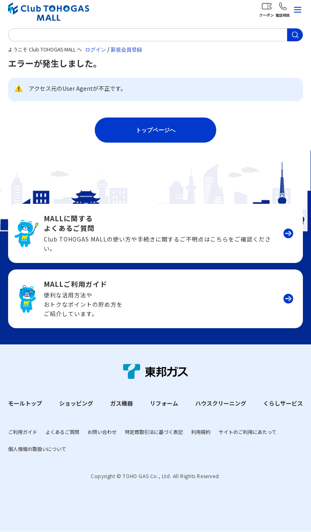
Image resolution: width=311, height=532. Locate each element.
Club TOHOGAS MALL (48, 11)
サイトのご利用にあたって (248, 431)
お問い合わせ (102, 431)
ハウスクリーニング (220, 403)
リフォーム (164, 403)
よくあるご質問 (62, 431)
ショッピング (76, 403)
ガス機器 (121, 403)
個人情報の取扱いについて (37, 448)
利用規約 (201, 431)
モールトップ (25, 403)
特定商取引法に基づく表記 (154, 431)
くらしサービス (283, 403)
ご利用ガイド (22, 431)
